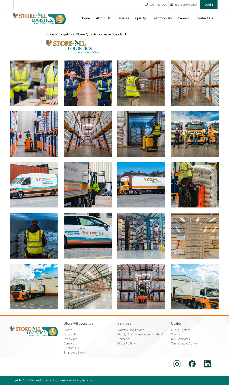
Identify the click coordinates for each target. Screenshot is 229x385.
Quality (140, 18)
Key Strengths (180, 339)
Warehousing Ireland (130, 330)
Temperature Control (184, 343)
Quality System (180, 330)
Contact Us (204, 18)
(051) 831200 (156, 4)
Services (123, 18)
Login (209, 4)
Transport (123, 339)
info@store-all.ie (183, 4)
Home (85, 18)
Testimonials (162, 18)
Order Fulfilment (128, 343)
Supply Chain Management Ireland (140, 334)
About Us (103, 18)
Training (176, 334)
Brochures (70, 339)
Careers (184, 18)
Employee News (75, 352)
